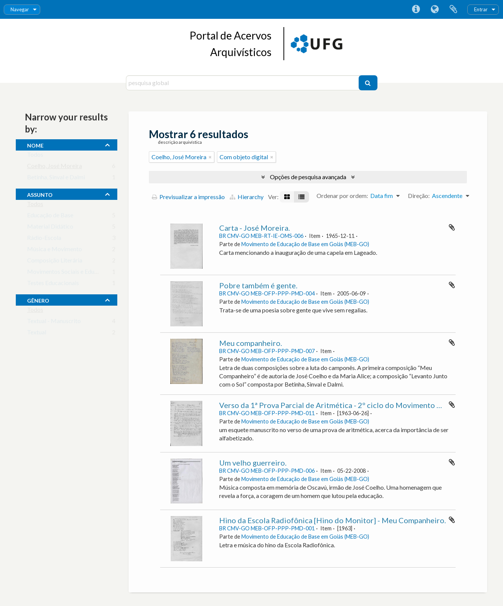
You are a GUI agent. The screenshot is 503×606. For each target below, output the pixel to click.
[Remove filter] (210, 157)
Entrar (481, 9)
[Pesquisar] (368, 82)
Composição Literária (54, 261)
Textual (36, 333)
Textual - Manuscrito (54, 322)
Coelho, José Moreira (54, 167)
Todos (35, 156)
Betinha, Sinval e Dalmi (56, 178)
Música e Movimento (54, 250)
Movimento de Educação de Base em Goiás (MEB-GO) (305, 244)
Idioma (434, 9)
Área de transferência (453, 9)
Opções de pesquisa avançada (308, 176)
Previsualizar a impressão (188, 196)
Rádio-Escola (44, 239)
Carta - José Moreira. (254, 227)
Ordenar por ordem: (342, 195)
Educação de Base (50, 216)
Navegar (20, 9)
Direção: (419, 195)
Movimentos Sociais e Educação (68, 273)
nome (35, 144)
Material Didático (50, 227)
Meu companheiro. (250, 342)
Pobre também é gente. (258, 285)
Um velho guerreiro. (252, 462)
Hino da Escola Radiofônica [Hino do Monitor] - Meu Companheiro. (332, 520)
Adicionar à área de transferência (452, 227)
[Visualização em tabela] (301, 197)
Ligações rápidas (415, 9)
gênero (38, 299)
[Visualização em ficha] (287, 197)
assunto (40, 193)
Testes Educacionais (53, 284)
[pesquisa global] (243, 82)
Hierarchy (247, 196)
